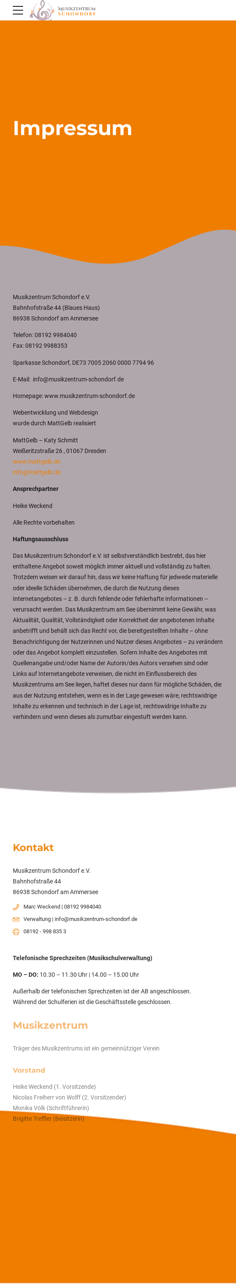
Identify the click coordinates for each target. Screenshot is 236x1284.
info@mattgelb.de (37, 472)
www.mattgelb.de (36, 461)
